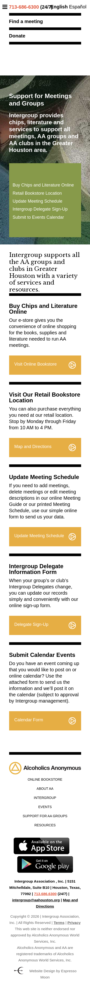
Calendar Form (28, 719)
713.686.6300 (45, 894)
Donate (17, 35)
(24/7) (31, 7)
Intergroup (45, 798)
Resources (45, 825)
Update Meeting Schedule (37, 201)
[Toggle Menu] (6, 6)
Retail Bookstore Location (37, 193)
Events (45, 807)
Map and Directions (33, 446)
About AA (45, 789)
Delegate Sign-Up (31, 624)
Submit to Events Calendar (38, 217)
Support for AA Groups (45, 816)
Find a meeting (26, 21)
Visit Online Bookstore (35, 364)
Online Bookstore (45, 779)
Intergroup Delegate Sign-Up (40, 209)
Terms (59, 923)
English (59, 6)
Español (77, 6)
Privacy (74, 923)
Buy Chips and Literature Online (43, 185)
